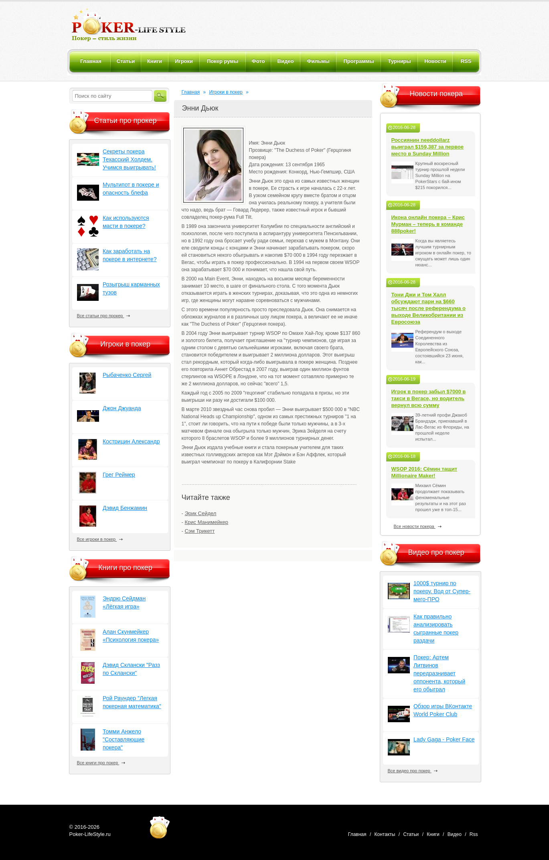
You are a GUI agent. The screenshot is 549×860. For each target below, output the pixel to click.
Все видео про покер (413, 770)
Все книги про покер (101, 762)
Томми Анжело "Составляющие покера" (123, 739)
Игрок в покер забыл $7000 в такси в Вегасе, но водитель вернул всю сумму (428, 398)
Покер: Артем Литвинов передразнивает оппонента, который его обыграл (439, 673)
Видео (455, 834)
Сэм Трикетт (199, 531)
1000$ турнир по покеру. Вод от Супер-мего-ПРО (441, 591)
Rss (474, 834)
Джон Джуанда (122, 408)
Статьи (411, 834)
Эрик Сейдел (200, 513)
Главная (191, 92)
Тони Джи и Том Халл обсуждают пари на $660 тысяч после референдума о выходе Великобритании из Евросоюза (428, 308)
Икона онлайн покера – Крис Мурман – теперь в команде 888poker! (428, 224)
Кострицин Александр (131, 441)
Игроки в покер (226, 92)
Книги (433, 834)
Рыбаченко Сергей (127, 375)
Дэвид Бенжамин (125, 508)
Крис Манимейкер (206, 522)
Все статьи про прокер (103, 315)
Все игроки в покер (100, 539)
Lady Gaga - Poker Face (444, 739)
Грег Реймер (119, 474)
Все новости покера (418, 526)
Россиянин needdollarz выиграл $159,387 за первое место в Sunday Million (427, 147)
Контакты (385, 834)
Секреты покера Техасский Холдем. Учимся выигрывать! (129, 159)
